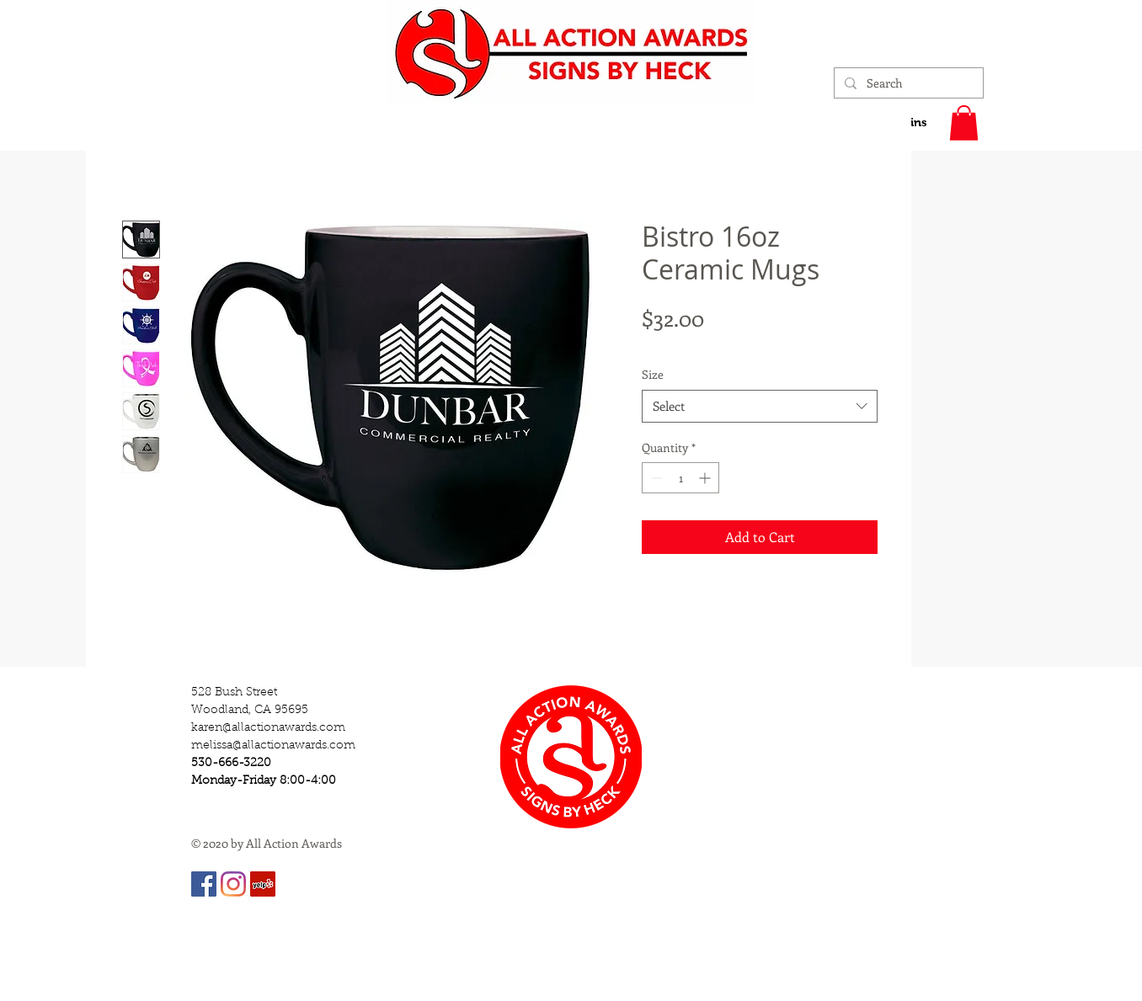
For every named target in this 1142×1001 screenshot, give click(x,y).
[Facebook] (203, 884)
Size (653, 374)
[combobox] (760, 406)
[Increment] (706, 478)
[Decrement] (654, 478)
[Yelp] (262, 884)
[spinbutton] (680, 478)
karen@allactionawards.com (268, 728)
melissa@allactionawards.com (273, 746)
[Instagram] (233, 884)
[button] (964, 123)
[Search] (907, 83)
